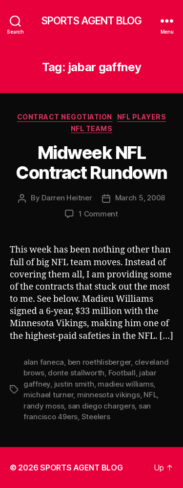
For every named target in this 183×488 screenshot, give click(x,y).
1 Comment (98, 213)
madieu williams (125, 384)
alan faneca (43, 362)
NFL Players (141, 117)
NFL (150, 394)
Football (122, 372)
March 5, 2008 (140, 197)
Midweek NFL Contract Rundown (91, 162)
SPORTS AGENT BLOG (91, 21)
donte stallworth (76, 372)
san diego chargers (101, 405)
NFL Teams (92, 128)
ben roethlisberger (99, 362)
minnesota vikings (108, 394)
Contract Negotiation (64, 117)
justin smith (74, 384)
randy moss (43, 405)
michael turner (48, 394)
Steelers (95, 416)
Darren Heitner (66, 197)
